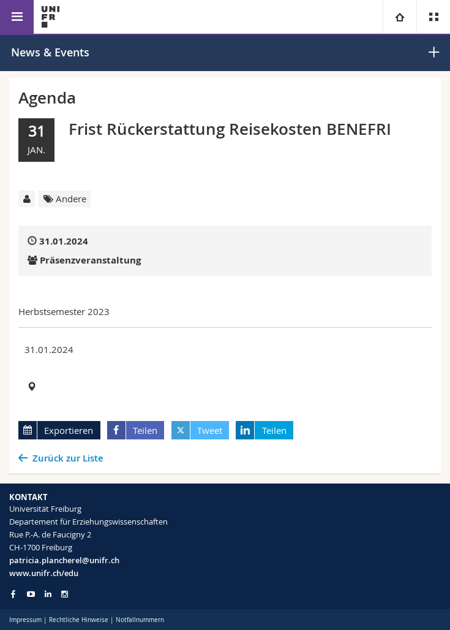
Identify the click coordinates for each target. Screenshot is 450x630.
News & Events (50, 52)
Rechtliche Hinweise (78, 620)
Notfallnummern (140, 620)
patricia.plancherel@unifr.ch (64, 560)
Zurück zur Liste (67, 458)
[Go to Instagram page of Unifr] (64, 594)
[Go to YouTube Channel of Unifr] (31, 594)
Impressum (25, 620)
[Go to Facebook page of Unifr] (13, 593)
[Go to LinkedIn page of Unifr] (48, 594)
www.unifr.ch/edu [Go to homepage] (43, 573)
